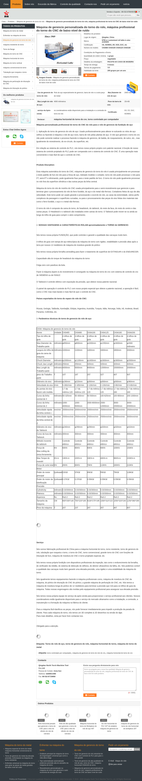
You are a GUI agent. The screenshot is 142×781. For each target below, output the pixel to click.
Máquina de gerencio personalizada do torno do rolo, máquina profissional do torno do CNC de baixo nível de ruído (59, 80)
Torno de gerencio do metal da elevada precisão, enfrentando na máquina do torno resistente (19, 758)
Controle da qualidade (70, 4)
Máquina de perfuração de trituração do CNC (16, 82)
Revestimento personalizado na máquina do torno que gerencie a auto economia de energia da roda (54, 770)
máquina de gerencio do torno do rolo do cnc (88, 653)
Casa (6, 4)
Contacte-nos (90, 4)
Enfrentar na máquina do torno (14, 35)
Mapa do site (120, 761)
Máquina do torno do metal (13, 31)
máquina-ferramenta (10, 77)
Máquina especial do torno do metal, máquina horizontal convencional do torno (18, 751)
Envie (137, 749)
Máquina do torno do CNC (12, 54)
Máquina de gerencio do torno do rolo (30, 22)
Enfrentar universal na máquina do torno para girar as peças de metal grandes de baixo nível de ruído (20, 765)
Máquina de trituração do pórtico (15, 88)
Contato (91, 75)
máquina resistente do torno (13, 45)
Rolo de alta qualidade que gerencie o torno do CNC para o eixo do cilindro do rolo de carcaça (67, 729)
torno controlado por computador (59, 653)
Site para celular (115, 764)
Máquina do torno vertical (12, 63)
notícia (126, 4)
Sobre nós (29, 4)
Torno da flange (9, 49)
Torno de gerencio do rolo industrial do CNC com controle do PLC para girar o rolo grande (88, 756)
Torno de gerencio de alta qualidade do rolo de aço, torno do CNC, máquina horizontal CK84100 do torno (88, 763)
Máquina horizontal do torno (13, 58)
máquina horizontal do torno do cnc (120, 653)
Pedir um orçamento (110, 4)
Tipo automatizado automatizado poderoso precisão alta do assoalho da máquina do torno (54, 763)
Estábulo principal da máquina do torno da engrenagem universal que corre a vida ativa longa (54, 756)
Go (138, 15)
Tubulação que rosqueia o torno (15, 72)
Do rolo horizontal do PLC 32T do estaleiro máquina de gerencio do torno (109, 727)
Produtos (16, 4)
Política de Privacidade (17, 779)
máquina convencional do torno (14, 68)
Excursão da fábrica (47, 4)
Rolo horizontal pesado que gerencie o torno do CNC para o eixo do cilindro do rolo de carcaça (47, 729)
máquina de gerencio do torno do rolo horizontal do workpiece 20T (130, 726)
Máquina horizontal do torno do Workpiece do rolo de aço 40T (88, 726)
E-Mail (111, 761)
